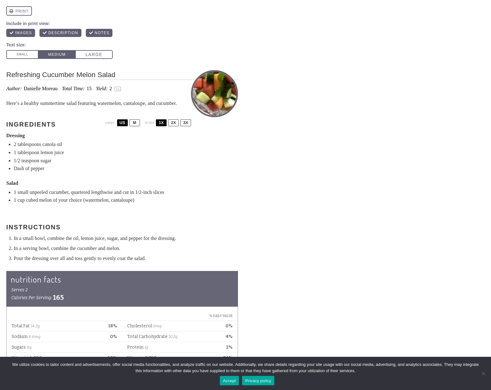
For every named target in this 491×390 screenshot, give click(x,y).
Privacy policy (258, 380)
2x (173, 122)
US (122, 122)
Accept (229, 380)
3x (185, 122)
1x (161, 122)
